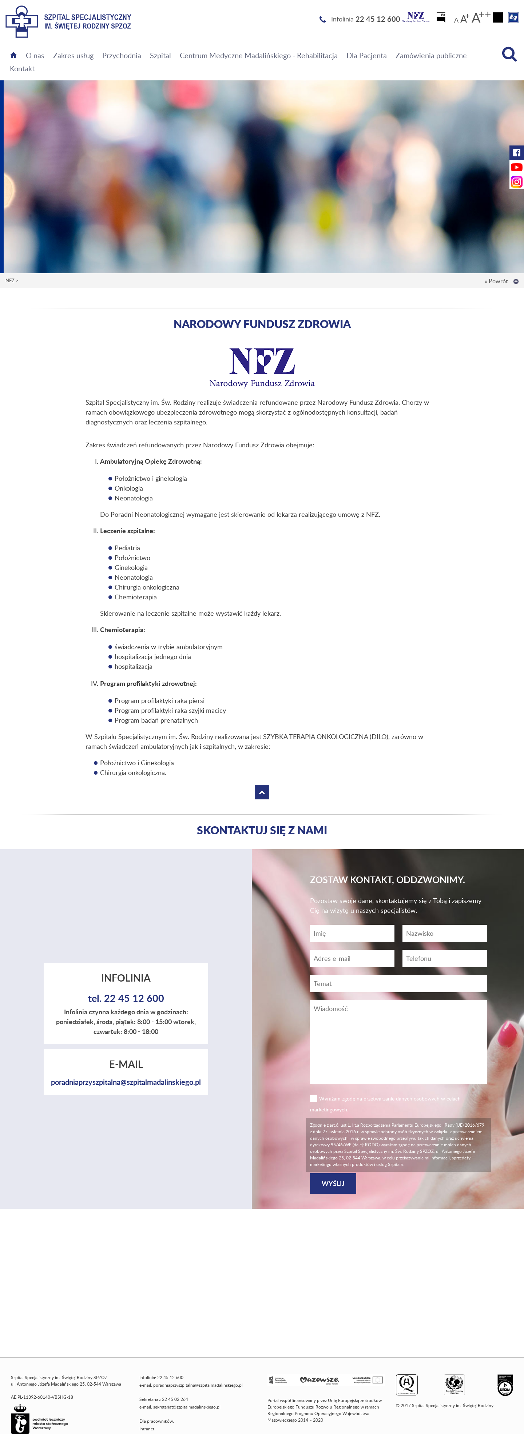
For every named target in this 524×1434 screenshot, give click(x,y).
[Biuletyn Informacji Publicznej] (442, 20)
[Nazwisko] (444, 933)
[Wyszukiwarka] (509, 54)
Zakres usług (73, 55)
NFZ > (12, 280)
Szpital (160, 55)
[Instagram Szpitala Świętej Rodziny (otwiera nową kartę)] (516, 182)
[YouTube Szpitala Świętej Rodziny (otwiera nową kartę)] (516, 167)
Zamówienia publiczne (431, 55)
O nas (35, 55)
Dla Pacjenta (366, 55)
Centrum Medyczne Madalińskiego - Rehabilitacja (259, 55)
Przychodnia (121, 55)
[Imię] (352, 933)
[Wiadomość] (444, 958)
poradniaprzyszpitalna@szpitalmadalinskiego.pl (126, 1082)
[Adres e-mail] (352, 958)
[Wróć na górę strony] (516, 281)
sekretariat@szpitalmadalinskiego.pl (187, 1407)
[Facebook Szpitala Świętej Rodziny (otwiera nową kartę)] (516, 152)
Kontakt (22, 68)
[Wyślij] (333, 1183)
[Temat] (398, 983)
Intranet (146, 1429)
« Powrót (496, 281)
